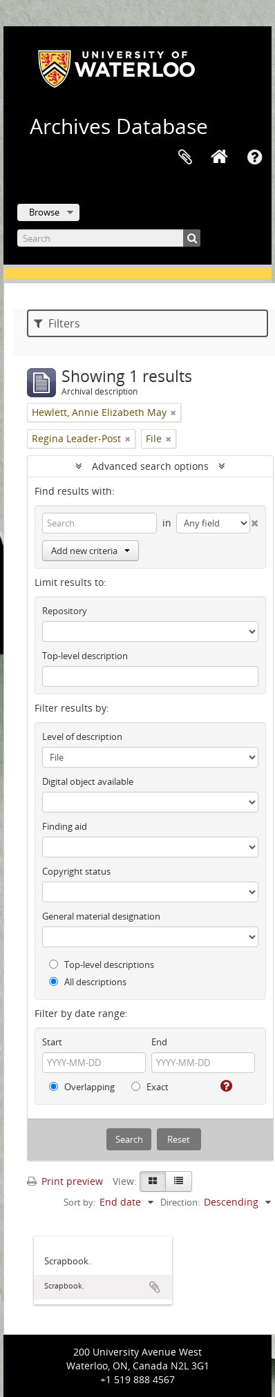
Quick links (254, 157)
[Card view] (153, 1181)
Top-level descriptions (101, 964)
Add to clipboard (155, 1287)
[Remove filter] (173, 412)
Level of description (82, 736)
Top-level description (85, 655)
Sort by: (79, 1202)
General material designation (101, 916)
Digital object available (87, 781)
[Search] (108, 238)
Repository (64, 611)
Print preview (65, 1181)
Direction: (180, 1202)
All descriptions (87, 982)
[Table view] (178, 1181)
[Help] (224, 1086)
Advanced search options (150, 466)
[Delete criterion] (254, 520)
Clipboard (185, 157)
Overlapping (82, 1087)
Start (52, 1042)
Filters (57, 323)
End (159, 1042)
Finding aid (64, 826)
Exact (150, 1087)
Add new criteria (90, 550)
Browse (44, 212)
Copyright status (76, 871)
